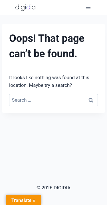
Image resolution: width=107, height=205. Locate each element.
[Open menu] (88, 7)
